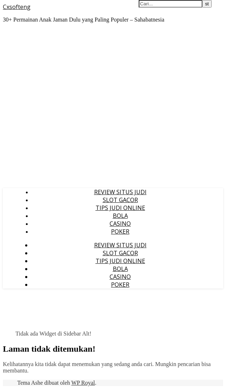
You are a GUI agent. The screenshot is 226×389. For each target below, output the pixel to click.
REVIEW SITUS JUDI (120, 192)
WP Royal (83, 383)
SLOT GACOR (120, 200)
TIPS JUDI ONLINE (120, 208)
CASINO (120, 224)
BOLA (120, 216)
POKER (120, 231)
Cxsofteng (17, 7)
